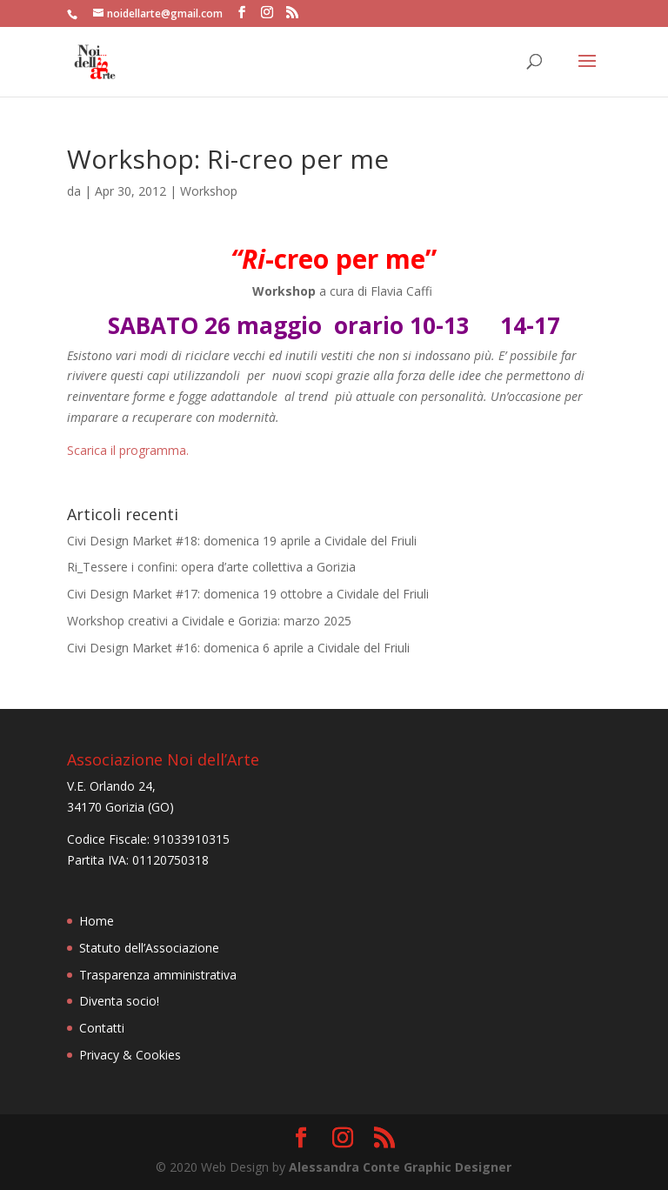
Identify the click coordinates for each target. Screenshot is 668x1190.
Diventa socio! (119, 1001)
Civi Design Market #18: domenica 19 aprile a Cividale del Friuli (242, 540)
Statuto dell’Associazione (149, 947)
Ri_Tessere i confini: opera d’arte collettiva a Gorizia (211, 566)
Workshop (208, 191)
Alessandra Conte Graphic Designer (400, 1167)
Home (96, 921)
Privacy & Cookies (130, 1054)
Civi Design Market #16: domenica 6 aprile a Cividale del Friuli (238, 647)
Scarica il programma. (128, 450)
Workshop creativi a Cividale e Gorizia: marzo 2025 (209, 620)
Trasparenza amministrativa (158, 974)
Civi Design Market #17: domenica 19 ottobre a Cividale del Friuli (248, 593)
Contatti (101, 1028)
